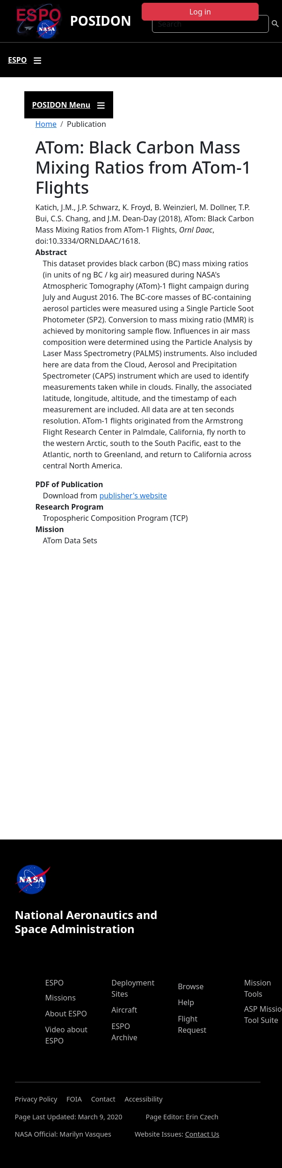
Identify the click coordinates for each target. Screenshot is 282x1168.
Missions (60, 998)
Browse (190, 986)
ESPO (54, 983)
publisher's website (133, 495)
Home (46, 124)
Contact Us (202, 1134)
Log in (200, 12)
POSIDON (100, 20)
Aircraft (124, 1010)
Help (186, 1002)
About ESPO (66, 1013)
